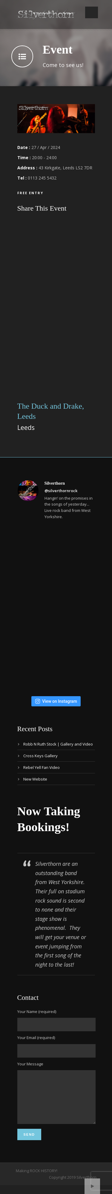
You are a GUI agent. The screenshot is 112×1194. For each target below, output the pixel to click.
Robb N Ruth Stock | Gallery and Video (58, 744)
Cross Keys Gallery (40, 755)
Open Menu (91, 12)
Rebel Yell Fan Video (41, 767)
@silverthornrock (61, 490)
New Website (35, 779)
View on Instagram (56, 701)
